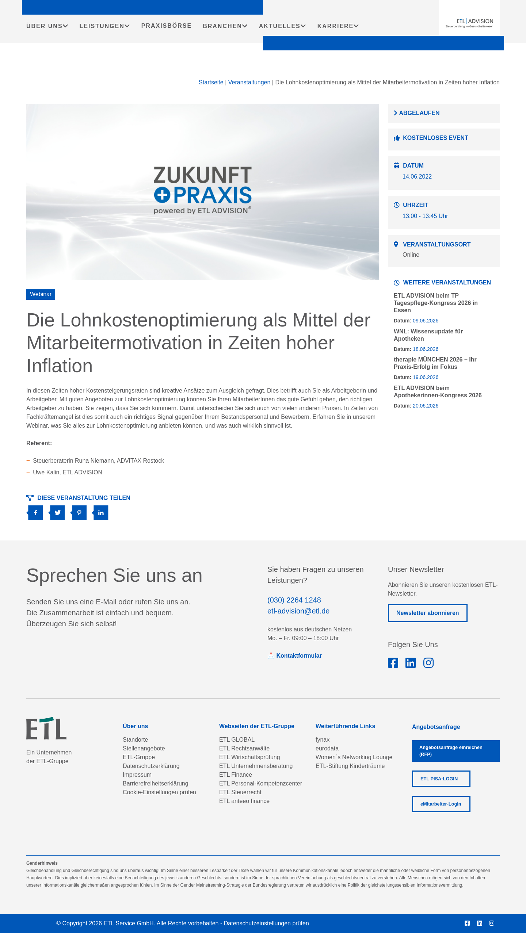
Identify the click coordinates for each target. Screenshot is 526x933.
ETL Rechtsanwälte (244, 748)
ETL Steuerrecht (240, 792)
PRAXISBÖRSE (166, 26)
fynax (322, 740)
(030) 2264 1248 (294, 600)
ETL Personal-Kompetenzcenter (260, 783)
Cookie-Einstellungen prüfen (159, 792)
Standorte (135, 740)
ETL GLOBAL (237, 740)
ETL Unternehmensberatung (256, 766)
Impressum (137, 775)
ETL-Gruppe (139, 757)
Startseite (211, 82)
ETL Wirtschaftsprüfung (249, 757)
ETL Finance (235, 775)
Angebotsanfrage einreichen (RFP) (451, 751)
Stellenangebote (144, 748)
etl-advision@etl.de (298, 611)
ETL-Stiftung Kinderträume (350, 766)
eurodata (327, 748)
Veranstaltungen (249, 82)
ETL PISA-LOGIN (439, 778)
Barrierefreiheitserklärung (155, 783)
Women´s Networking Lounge (354, 757)
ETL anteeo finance (244, 801)
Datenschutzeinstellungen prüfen (266, 923)
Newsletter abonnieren (427, 613)
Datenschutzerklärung (151, 766)
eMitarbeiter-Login (440, 804)
